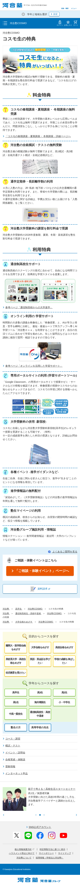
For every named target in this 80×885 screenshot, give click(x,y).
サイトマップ (64, 853)
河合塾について (24, 857)
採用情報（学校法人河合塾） (49, 857)
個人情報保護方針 (24, 849)
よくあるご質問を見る (62, 551)
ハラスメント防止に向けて (21, 853)
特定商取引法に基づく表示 (52, 849)
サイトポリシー (46, 853)
